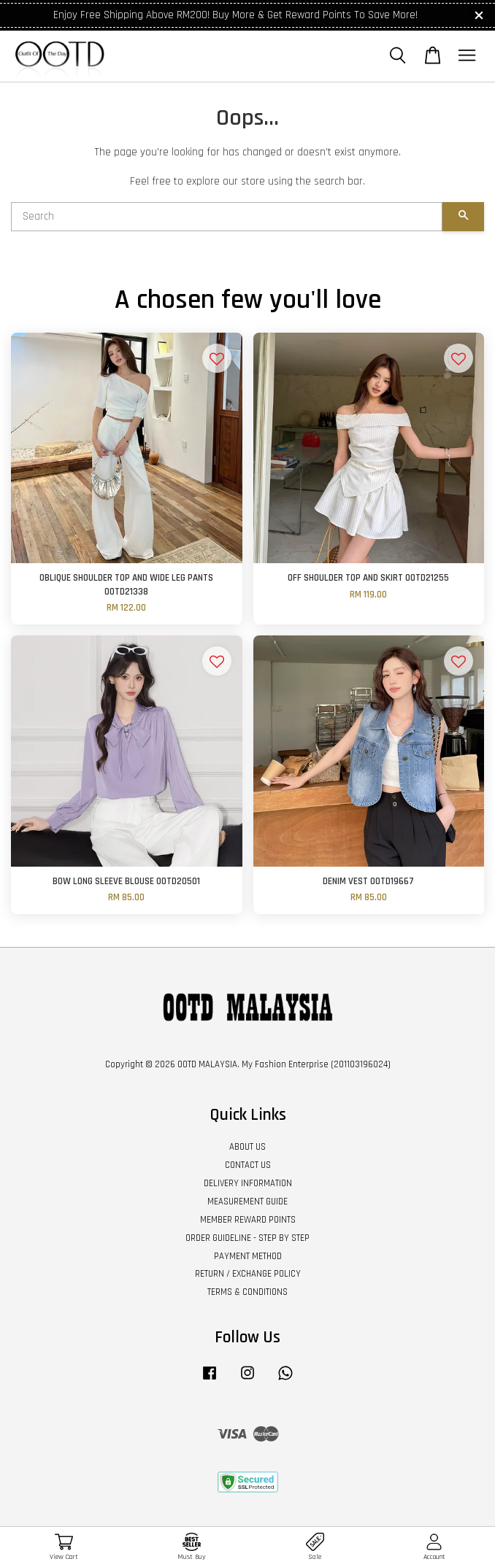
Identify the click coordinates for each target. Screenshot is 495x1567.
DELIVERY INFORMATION (248, 1183)
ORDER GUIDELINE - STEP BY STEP (247, 1238)
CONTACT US (248, 1165)
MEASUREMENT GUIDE (247, 1201)
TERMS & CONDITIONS (247, 1292)
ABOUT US (247, 1147)
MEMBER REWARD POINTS (248, 1220)
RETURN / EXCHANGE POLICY (248, 1274)
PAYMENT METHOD (248, 1256)
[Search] (226, 216)
